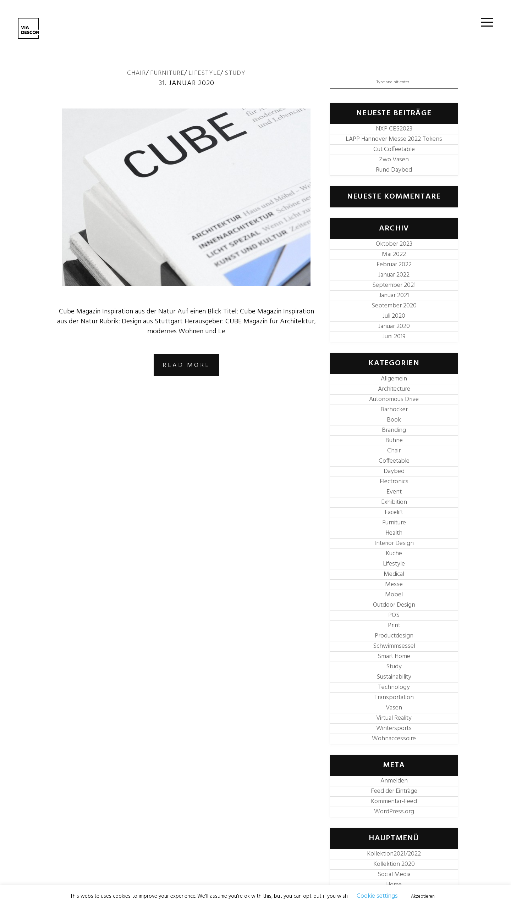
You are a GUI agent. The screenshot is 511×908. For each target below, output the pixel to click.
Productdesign (394, 636)
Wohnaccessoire (394, 739)
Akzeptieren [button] (423, 896)
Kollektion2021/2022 (394, 854)
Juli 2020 (394, 316)
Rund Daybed (394, 170)
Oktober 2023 (394, 244)
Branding (394, 430)
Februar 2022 (394, 265)
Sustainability (394, 677)
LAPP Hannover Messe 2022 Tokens (394, 139)
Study (235, 73)
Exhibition (394, 502)
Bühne (394, 440)
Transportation (394, 697)
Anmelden (394, 781)
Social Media (394, 874)
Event (394, 492)
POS (394, 615)
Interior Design (394, 543)
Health (393, 533)
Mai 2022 (394, 254)
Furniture (167, 73)
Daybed (394, 471)
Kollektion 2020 (394, 864)
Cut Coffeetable (394, 149)
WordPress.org (394, 812)
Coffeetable (394, 461)
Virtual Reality (394, 718)
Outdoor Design (394, 605)
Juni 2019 (394, 337)
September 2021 (394, 285)
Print (394, 625)
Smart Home (394, 656)
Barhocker (394, 410)
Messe (394, 584)
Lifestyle (204, 73)
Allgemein (394, 379)
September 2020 (394, 306)
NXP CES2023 (394, 129)
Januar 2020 (394, 326)
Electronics (394, 482)
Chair (136, 73)
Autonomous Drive (394, 399)
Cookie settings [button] (377, 896)
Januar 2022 (394, 275)
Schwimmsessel (394, 646)
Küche (394, 553)
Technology (394, 687)
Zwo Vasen (394, 160)
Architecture (394, 389)
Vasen (394, 708)
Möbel (394, 595)
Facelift (394, 512)
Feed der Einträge (394, 791)
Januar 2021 (394, 295)
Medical (394, 574)
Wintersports (394, 728)
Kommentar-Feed (394, 801)
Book (394, 420)
